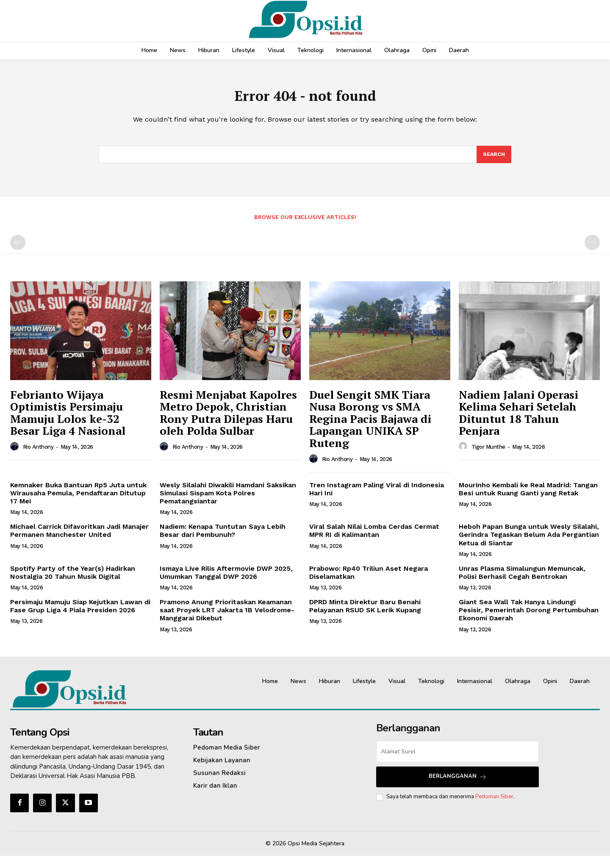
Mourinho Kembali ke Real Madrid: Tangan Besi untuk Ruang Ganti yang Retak (528, 494)
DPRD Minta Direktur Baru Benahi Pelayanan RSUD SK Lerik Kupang (365, 611)
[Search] (493, 159)
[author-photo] (15, 451)
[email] (457, 756)
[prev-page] (17, 247)
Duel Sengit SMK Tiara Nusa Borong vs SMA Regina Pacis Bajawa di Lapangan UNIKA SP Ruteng (370, 423)
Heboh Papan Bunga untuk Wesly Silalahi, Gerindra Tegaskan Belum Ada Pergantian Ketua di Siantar (529, 540)
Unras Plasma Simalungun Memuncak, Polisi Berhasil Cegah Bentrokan (522, 577)
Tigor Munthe (488, 452)
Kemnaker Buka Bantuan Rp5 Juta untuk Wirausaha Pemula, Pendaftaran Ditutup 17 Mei (78, 498)
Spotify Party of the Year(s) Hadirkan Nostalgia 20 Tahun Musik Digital (72, 577)
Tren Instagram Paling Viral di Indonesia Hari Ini (376, 494)
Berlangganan (458, 782)
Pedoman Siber (494, 801)
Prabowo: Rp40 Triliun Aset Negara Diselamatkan (368, 577)
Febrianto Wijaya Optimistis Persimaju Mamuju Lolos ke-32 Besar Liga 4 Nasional (67, 417)
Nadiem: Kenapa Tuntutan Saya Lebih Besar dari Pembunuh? (223, 536)
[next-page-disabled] (592, 247)
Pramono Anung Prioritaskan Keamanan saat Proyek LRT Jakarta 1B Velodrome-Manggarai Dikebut (227, 615)
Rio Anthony (38, 452)
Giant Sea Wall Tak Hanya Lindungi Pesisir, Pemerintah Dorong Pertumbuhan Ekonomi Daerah (529, 615)
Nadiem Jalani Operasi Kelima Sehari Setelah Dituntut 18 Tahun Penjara (518, 417)
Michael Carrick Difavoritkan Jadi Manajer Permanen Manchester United (79, 536)
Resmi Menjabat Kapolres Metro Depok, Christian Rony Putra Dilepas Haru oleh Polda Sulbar (228, 417)
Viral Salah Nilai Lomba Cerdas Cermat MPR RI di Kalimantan (374, 536)
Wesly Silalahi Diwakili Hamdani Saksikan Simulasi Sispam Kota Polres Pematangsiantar (228, 498)
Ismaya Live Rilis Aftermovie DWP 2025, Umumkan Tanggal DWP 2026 (226, 577)
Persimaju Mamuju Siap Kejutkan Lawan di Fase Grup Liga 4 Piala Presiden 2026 (80, 611)
